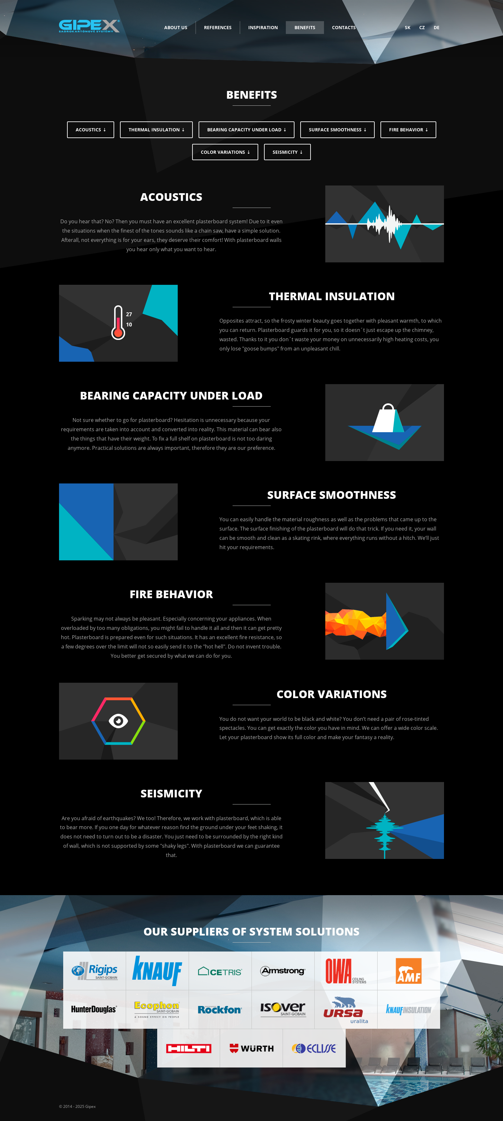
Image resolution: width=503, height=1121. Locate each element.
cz (422, 27)
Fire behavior (406, 130)
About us (175, 27)
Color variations (223, 152)
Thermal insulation (154, 130)
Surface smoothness (335, 130)
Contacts (344, 27)
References (218, 27)
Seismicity (285, 152)
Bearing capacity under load (244, 130)
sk (407, 27)
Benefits (304, 27)
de (436, 27)
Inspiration (263, 27)
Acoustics (88, 130)
